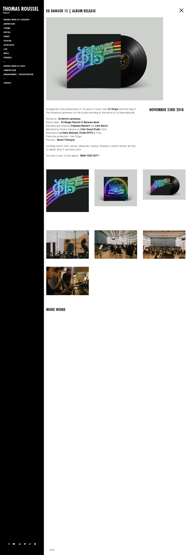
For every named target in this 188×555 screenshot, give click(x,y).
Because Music (91, 122)
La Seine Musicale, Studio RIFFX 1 (77, 132)
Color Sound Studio (90, 129)
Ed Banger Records (71, 122)
